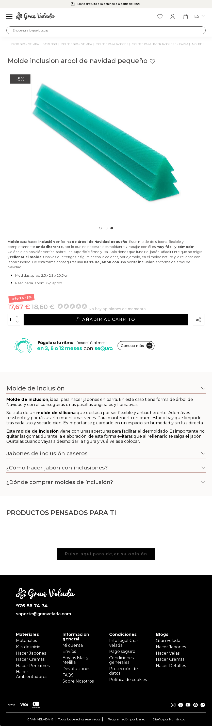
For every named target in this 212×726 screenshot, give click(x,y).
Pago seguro (122, 651)
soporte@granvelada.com (43, 614)
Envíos (69, 651)
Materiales (26, 640)
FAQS (68, 675)
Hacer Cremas (30, 659)
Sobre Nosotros (78, 681)
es (199, 16)
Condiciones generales (121, 660)
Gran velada (168, 640)
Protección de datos (123, 671)
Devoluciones (76, 668)
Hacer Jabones (31, 653)
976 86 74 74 (32, 606)
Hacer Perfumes (33, 665)
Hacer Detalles (171, 665)
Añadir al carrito (105, 319)
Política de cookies (128, 679)
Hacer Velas (168, 653)
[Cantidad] (14, 319)
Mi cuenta (72, 645)
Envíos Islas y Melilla (75, 660)
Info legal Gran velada (124, 643)
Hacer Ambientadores (31, 674)
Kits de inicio (28, 646)
